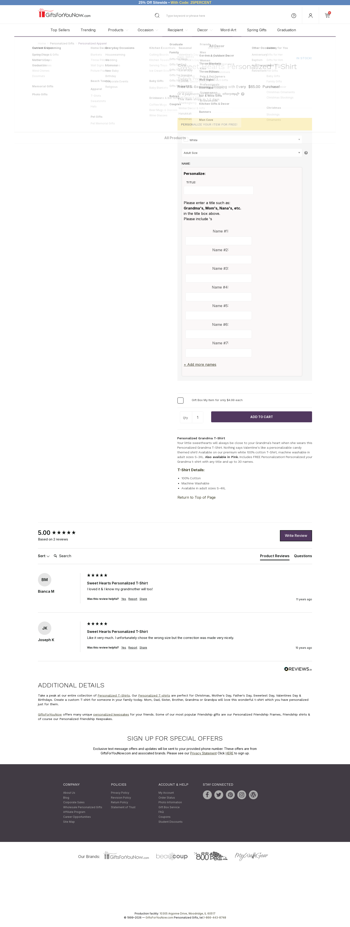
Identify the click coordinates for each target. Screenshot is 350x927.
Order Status (166, 797)
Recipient (175, 30)
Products (115, 30)
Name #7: (220, 343)
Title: (191, 182)
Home (42, 43)
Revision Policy (121, 797)
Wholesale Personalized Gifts (82, 807)
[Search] (70, 556)
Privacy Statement (203, 753)
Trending (88, 30)
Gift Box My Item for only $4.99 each (217, 400)
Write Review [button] (296, 536)
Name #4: (220, 287)
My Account (166, 792)
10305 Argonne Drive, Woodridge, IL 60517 (187, 913)
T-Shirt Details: (191, 470)
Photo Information (170, 802)
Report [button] (132, 599)
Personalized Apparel (92, 43)
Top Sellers (60, 30)
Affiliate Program (74, 812)
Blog (66, 797)
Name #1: (221, 231)
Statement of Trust (123, 807)
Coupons (164, 816)
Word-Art (228, 30)
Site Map (69, 821)
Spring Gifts (257, 30)
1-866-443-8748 (214, 917)
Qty (185, 417)
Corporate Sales (74, 802)
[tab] (275, 557)
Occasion (145, 30)
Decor (202, 30)
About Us (69, 792)
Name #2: (220, 250)
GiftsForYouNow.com (159, 917)
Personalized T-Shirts (114, 695)
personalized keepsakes (111, 714)
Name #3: (220, 268)
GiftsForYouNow (50, 714)
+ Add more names (200, 364)
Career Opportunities (77, 816)
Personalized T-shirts (154, 695)
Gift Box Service (169, 807)
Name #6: (220, 324)
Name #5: (220, 306)
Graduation (286, 30)
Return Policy (119, 802)
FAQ (161, 812)
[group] (61, 533)
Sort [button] (44, 556)
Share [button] (143, 599)
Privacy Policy (120, 792)
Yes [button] (123, 599)
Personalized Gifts (62, 43)
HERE (229, 753)
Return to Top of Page (196, 497)
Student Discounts (170, 821)
